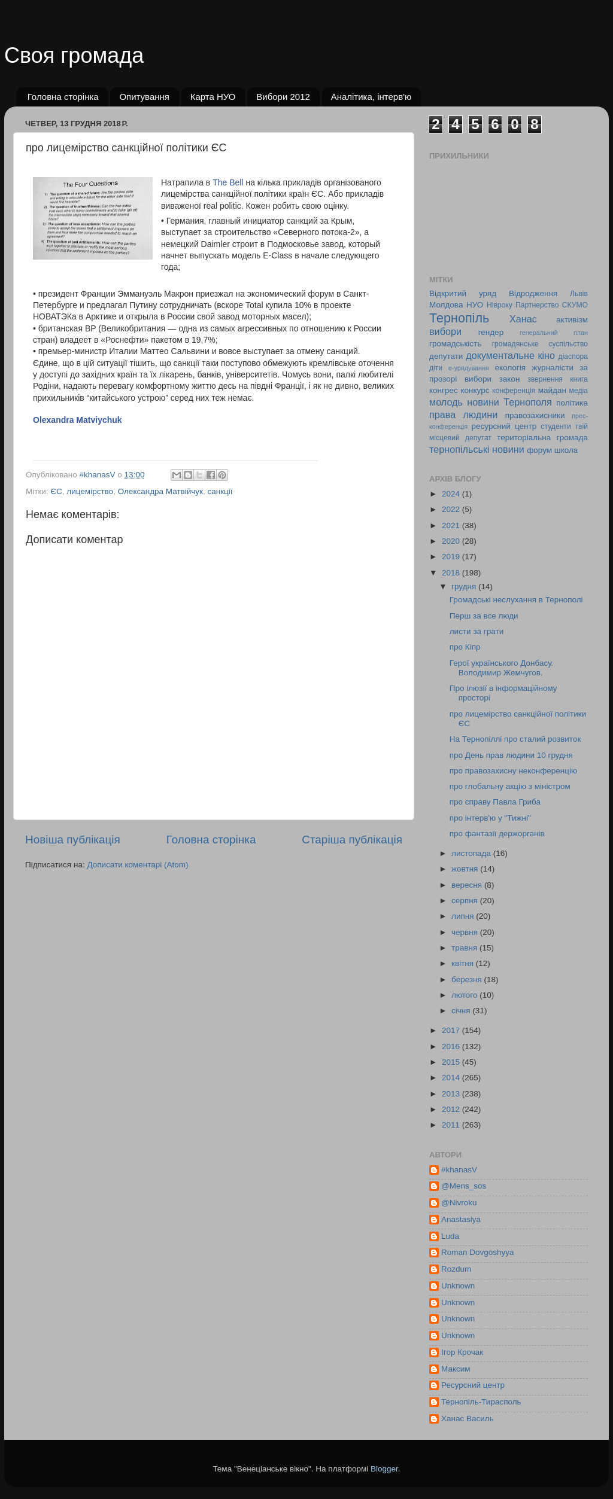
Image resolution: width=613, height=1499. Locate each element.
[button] (38, 449)
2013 (452, 1093)
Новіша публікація (72, 839)
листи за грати (476, 631)
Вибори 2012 (283, 97)
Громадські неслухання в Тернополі (516, 599)
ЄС (56, 491)
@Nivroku (459, 1202)
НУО (474, 304)
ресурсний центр (504, 426)
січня (461, 1010)
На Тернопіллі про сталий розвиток (515, 739)
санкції (220, 491)
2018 (452, 572)
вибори (445, 331)
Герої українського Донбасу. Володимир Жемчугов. (502, 668)
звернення (545, 379)
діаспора (573, 356)
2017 (452, 1030)
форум (539, 450)
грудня (464, 586)
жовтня (465, 868)
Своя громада (74, 55)
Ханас (523, 318)
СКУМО (575, 305)
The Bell (228, 182)
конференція (513, 390)
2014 (452, 1077)
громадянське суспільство (540, 344)
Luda (450, 1236)
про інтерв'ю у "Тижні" (490, 818)
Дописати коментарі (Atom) (137, 864)
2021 (452, 525)
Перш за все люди (484, 615)
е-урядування (468, 367)
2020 (452, 541)
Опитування (144, 97)
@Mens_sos (463, 1185)
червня (465, 932)
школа (566, 450)
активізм (572, 319)
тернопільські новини (476, 449)
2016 (452, 1046)
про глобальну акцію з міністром (510, 786)
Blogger (384, 1468)
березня (467, 979)
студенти (555, 426)
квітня (463, 963)
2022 (452, 509)
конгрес (443, 390)
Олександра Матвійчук (160, 491)
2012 (452, 1109)
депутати (446, 356)
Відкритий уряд (462, 293)
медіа (578, 390)
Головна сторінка (63, 97)
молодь (446, 402)
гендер (490, 332)
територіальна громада (542, 437)
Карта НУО (213, 97)
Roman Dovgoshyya (477, 1252)
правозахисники (535, 415)
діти (435, 368)
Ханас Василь (467, 1418)
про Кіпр (465, 646)
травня (465, 947)
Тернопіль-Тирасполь (481, 1401)
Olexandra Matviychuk (77, 420)
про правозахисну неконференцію (513, 770)
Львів (579, 294)
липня (463, 916)
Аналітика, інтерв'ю (371, 97)
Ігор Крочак (462, 1352)
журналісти (552, 367)
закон (509, 378)
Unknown (458, 1285)
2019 (452, 556)
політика (572, 402)
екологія (510, 367)
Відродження (533, 293)
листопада (472, 853)
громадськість (455, 343)
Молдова (446, 304)
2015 (452, 1062)
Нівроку (499, 305)
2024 (452, 493)
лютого (465, 995)
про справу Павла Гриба (495, 801)
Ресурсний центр (473, 1385)
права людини (463, 414)
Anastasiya (461, 1219)
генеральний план (554, 332)
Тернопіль (459, 317)
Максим (456, 1368)
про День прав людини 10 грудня (511, 755)
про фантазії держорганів (497, 833)
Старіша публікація (352, 839)
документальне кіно (510, 355)
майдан (552, 390)
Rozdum (456, 1269)
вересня (467, 884)
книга (579, 379)
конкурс (474, 390)
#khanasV (459, 1169)
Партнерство (537, 305)
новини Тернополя (509, 402)
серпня (465, 900)
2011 (452, 1124)
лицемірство (89, 491)
